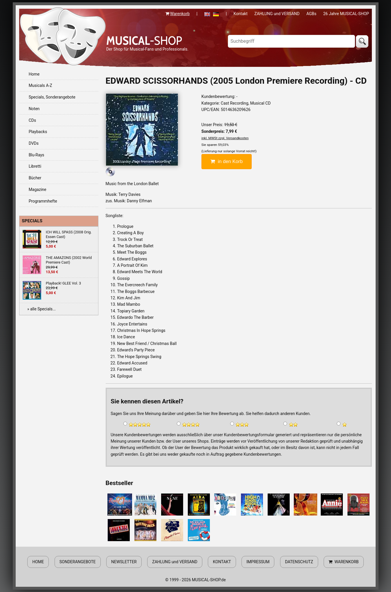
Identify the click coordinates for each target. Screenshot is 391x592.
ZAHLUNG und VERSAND (277, 13)
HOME (38, 561)
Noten (34, 108)
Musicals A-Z (40, 85)
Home (34, 74)
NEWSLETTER (124, 561)
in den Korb (226, 161)
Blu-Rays (36, 155)
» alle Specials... (41, 309)
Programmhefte (43, 201)
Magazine (37, 189)
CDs (32, 120)
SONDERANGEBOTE (78, 561)
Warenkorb (180, 13)
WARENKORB (343, 561)
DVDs (34, 143)
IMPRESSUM (257, 561)
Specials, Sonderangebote (52, 97)
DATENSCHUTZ (299, 561)
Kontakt (241, 13)
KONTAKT (222, 561)
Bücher (35, 178)
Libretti (35, 166)
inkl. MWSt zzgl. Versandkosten (225, 138)
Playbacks (38, 131)
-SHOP (144, 40)
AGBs (311, 13)
